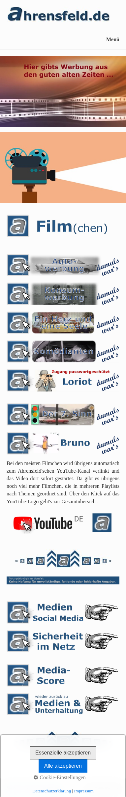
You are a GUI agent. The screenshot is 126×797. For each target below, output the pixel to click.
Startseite (14, 787)
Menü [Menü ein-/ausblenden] (112, 39)
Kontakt (32, 787)
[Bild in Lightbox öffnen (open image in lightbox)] (63, 91)
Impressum (51, 787)
